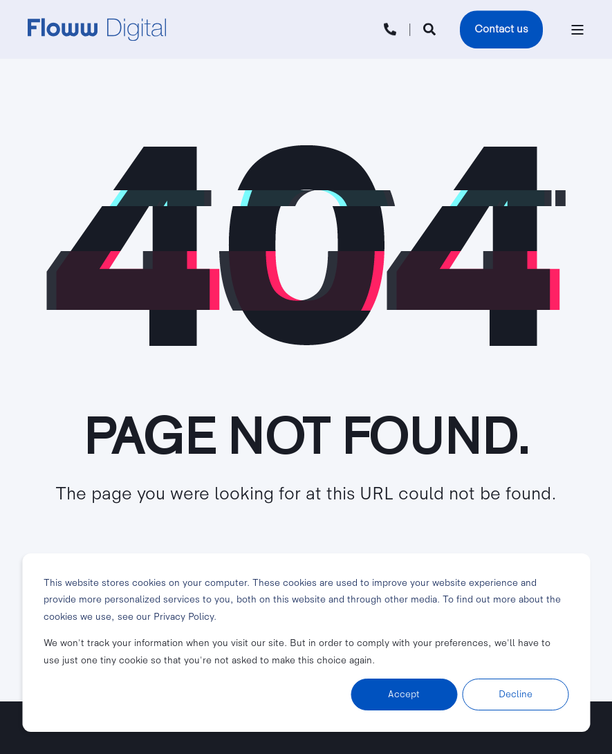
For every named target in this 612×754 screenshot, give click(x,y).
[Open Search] (431, 28)
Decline (515, 694)
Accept (404, 694)
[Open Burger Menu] (577, 30)
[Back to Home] (97, 30)
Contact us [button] (501, 29)
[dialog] (306, 642)
